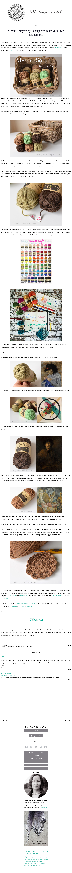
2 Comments (4, 645)
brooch (33, 856)
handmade (26, 861)
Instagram (29, 606)
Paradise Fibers (56, 596)
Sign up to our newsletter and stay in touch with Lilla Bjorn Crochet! (36, 727)
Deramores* (12, 596)
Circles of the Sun (40, 851)
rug (25, 865)
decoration (39, 857)
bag (30, 856)
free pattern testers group (35, 859)
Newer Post (4, 720)
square (27, 865)
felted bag (45, 857)
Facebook (14, 606)
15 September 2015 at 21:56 (8, 675)
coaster (38, 856)
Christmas (27, 851)
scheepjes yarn (25, 646)
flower (25, 859)
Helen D (3, 656)
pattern (26, 863)
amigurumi (45, 854)
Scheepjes (12, 50)
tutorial (32, 865)
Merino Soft (58, 48)
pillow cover (36, 863)
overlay (46, 861)
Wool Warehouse (24, 596)
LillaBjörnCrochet (6, 673)
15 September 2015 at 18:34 (8, 658)
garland (46, 859)
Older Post (67, 720)
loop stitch (32, 861)
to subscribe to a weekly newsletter (26, 603)
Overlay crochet (32, 853)
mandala (38, 861)
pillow (31, 863)
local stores (4, 598)
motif (42, 861)
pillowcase (42, 863)
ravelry (46, 863)
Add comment (5, 682)
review (18, 646)
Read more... (44, 808)
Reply (69, 669)
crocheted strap (32, 857)
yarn (31, 646)
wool (35, 865)
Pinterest (21, 606)
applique (26, 856)
